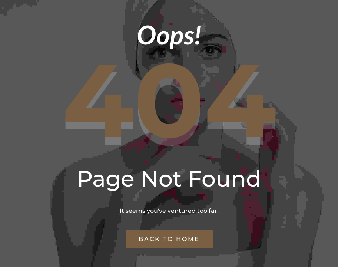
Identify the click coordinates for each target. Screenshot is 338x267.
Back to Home (169, 239)
